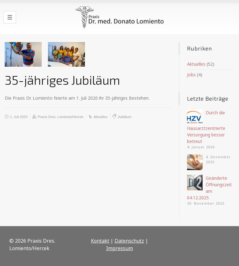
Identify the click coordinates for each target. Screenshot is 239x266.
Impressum (119, 248)
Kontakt (100, 240)
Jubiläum (124, 117)
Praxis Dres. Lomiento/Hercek (60, 117)
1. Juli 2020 (18, 117)
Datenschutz (129, 240)
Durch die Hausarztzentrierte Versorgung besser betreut (206, 127)
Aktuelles (101, 117)
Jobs (191, 75)
